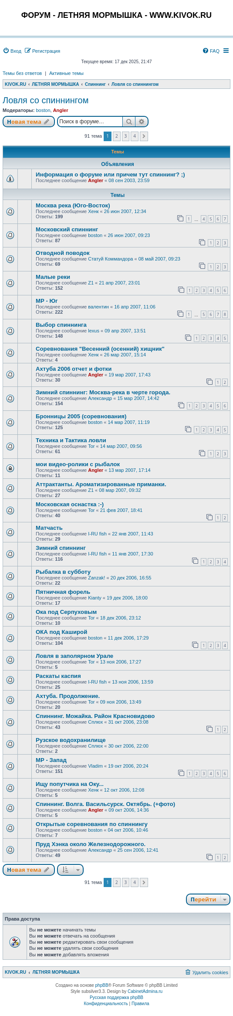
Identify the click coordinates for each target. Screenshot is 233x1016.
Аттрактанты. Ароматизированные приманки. (101, 484)
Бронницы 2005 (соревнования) (81, 416)
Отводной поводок (63, 253)
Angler (60, 110)
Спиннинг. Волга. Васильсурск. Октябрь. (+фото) (105, 804)
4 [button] (134, 136)
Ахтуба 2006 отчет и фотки (73, 369)
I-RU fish (97, 533)
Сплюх (95, 722)
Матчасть (49, 528)
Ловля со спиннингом (45, 100)
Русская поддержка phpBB (116, 997)
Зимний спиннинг (61, 548)
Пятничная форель (63, 592)
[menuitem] (12, 51)
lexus (93, 330)
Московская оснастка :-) (70, 504)
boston (43, 110)
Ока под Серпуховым (66, 612)
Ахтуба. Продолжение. (68, 696)
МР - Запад (51, 760)
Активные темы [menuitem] (66, 73)
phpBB (101, 985)
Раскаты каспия (58, 676)
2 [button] (116, 136)
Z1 (91, 282)
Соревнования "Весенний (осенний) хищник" (100, 348)
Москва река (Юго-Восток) (73, 205)
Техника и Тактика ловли (71, 440)
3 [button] (126, 136)
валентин (98, 306)
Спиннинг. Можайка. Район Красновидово (95, 716)
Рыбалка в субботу (63, 572)
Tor (91, 446)
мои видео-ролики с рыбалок (78, 464)
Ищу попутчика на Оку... (70, 784)
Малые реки (53, 277)
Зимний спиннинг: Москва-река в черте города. (103, 392)
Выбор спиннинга (61, 325)
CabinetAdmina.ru (145, 991)
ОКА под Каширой (61, 632)
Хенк (93, 211)
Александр (100, 398)
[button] (144, 136)
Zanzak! (96, 577)
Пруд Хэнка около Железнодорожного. (90, 844)
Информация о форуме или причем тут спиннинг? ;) (110, 174)
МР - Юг (47, 301)
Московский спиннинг (67, 229)
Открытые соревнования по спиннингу (92, 824)
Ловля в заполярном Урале (74, 656)
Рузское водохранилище (71, 740)
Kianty (94, 597)
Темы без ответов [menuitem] (22, 73)
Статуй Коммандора (110, 258)
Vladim (95, 766)
